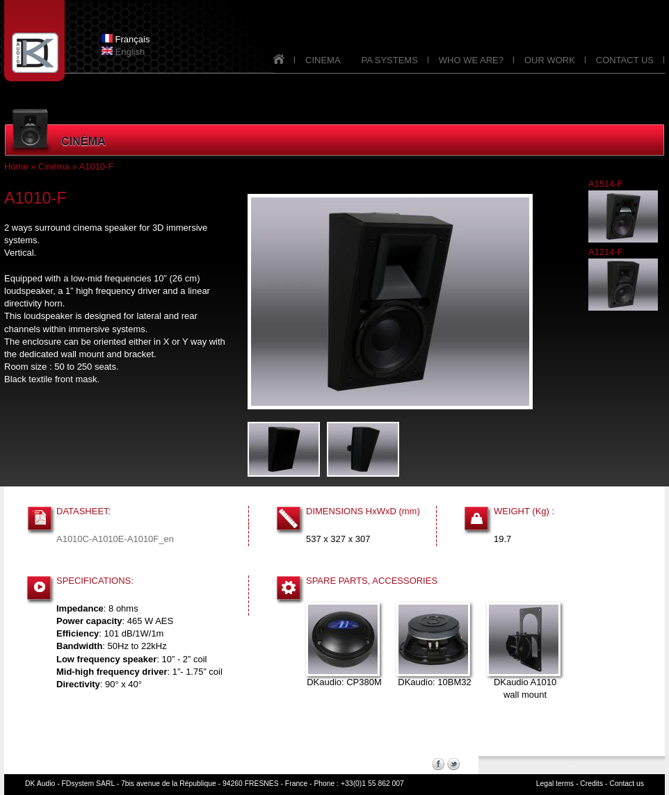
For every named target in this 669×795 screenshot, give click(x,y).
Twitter (453, 763)
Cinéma (54, 166)
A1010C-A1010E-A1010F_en (115, 539)
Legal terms (555, 783)
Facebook (438, 763)
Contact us (626, 783)
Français (126, 39)
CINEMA (323, 60)
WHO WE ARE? (471, 60)
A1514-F (605, 184)
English (123, 52)
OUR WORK (549, 60)
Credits (591, 783)
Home (16, 166)
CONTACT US (625, 60)
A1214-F (605, 252)
